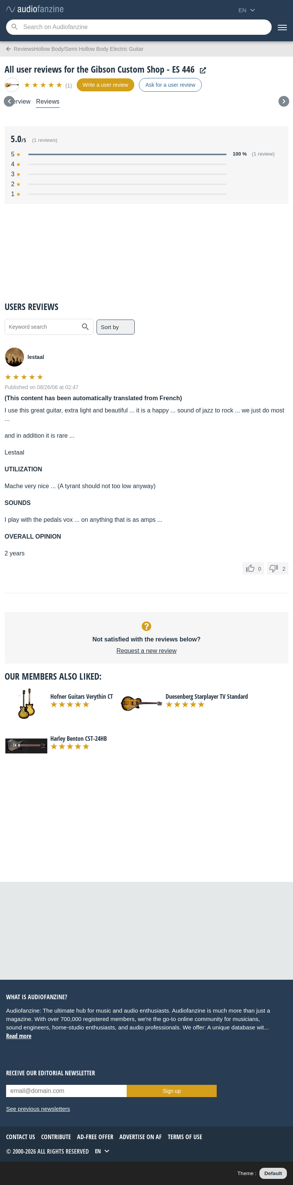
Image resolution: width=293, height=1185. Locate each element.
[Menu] (282, 27)
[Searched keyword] (139, 27)
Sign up (171, 1091)
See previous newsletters (38, 1108)
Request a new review (146, 651)
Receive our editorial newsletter (50, 1073)
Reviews (48, 101)
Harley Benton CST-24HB (78, 738)
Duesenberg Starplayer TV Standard (207, 696)
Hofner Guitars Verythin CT (81, 696)
